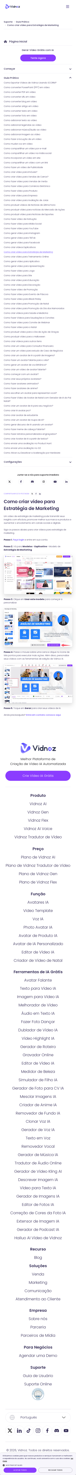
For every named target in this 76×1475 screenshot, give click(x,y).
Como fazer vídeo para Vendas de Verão (26, 181)
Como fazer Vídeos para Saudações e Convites (29, 317)
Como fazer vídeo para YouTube (21, 228)
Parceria (38, 1327)
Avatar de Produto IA (38, 935)
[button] (38, 1465)
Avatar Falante (38, 980)
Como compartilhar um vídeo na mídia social (27, 153)
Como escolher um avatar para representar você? (30, 393)
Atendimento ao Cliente (38, 1299)
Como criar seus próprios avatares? (22, 378)
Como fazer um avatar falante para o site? (26, 360)
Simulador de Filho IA (38, 1080)
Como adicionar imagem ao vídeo (22, 134)
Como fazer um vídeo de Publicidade (23, 167)
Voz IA (38, 919)
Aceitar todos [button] (20, 1470)
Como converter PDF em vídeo (20, 92)
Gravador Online (38, 1055)
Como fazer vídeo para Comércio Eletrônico (27, 186)
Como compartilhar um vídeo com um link (26, 162)
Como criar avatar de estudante (21, 415)
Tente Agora (38, 58)
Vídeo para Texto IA (38, 1188)
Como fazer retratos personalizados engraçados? (30, 434)
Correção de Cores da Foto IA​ (38, 1213)
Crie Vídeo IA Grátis (38, 775)
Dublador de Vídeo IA (38, 1030)
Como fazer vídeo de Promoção (21, 289)
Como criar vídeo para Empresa (20, 195)
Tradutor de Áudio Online (38, 1163)
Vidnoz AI (38, 803)
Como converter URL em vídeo (19, 96)
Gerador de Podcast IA (38, 1229)
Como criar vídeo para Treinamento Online (26, 256)
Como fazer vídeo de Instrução (20, 219)
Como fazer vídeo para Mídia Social (22, 223)
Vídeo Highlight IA (38, 1038)
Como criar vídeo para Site (18, 275)
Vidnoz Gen (38, 812)
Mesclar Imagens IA (38, 1096)
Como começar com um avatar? (21, 374)
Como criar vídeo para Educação (21, 280)
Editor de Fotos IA (38, 1204)
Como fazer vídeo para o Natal (20, 327)
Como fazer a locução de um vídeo (22, 139)
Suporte (8, 21)
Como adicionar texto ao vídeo (20, 120)
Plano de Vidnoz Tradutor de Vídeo (38, 865)
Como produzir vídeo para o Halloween (24, 336)
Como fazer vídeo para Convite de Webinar (27, 322)
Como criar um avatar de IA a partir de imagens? (29, 355)
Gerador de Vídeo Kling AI (38, 1171)
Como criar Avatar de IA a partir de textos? (26, 438)
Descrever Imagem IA (38, 1179)
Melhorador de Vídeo (38, 1005)
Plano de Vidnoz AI (38, 857)
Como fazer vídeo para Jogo (19, 270)
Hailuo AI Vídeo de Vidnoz (38, 1238)
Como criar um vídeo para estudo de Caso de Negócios (33, 350)
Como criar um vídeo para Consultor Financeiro (29, 346)
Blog (38, 1257)
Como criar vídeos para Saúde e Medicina (26, 313)
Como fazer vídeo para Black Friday (22, 299)
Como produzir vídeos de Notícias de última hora (29, 204)
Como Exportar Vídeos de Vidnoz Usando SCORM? (30, 82)
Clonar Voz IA (38, 1121)
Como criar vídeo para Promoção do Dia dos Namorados (34, 308)
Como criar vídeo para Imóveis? (20, 172)
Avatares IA (38, 902)
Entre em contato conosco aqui (43, 714)
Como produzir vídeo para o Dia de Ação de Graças (31, 331)
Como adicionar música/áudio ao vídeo (25, 129)
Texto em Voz (38, 1138)
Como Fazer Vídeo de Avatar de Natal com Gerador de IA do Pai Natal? (37, 399)
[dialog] (38, 1464)
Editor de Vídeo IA (38, 952)
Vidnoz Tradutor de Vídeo (38, 837)
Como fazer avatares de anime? (21, 388)
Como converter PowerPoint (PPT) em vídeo (27, 87)
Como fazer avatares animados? (21, 383)
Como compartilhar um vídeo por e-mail (25, 148)
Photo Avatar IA (38, 927)
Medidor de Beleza (38, 1071)
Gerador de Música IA (38, 1154)
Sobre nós (38, 1318)
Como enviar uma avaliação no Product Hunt (28, 443)
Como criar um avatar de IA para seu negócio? (28, 405)
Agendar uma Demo (38, 1355)
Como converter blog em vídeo (20, 101)
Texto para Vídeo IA (38, 988)
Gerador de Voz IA (38, 1129)
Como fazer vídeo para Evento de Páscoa (26, 294)
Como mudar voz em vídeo (18, 143)
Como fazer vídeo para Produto (20, 190)
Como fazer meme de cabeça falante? (24, 429)
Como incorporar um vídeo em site (22, 157)
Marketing (38, 1282)
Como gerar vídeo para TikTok (19, 237)
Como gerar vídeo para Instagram (22, 233)
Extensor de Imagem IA (38, 1221)
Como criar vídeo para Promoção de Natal (26, 303)
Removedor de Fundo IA (38, 1113)
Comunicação (38, 1290)
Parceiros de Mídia (38, 1335)
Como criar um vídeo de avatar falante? (25, 369)
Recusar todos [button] (55, 1470)
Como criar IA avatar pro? (17, 410)
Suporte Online (38, 1384)
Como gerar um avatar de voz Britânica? (25, 364)
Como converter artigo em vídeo (21, 106)
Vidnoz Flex (38, 820)
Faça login (18, 539)
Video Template (38, 910)
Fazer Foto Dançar (38, 1021)
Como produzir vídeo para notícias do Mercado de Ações (34, 209)
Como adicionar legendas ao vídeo (22, 125)
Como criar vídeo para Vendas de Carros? (26, 176)
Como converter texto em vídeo (20, 110)
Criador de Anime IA (38, 1105)
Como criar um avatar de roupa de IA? (24, 419)
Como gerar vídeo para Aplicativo (22, 261)
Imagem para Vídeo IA (38, 996)
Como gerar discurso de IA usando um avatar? (28, 424)
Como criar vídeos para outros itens (23, 341)
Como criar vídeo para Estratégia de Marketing (33, 25)
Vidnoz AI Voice (38, 828)
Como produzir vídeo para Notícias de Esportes (29, 214)
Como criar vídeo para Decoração (22, 284)
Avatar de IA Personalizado (38, 943)
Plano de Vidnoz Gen (38, 873)
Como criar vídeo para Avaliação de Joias (26, 200)
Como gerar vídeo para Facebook (22, 242)
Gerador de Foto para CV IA (38, 1088)
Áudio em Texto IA (38, 1013)
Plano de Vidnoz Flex (38, 882)
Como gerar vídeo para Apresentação (24, 266)
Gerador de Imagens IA (38, 1196)
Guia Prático (22, 21)
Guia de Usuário (38, 1375)
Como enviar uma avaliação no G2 (22, 448)
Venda (38, 1274)
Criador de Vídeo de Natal (38, 960)
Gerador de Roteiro (38, 1046)
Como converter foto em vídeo (20, 115)
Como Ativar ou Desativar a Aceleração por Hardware (32, 452)
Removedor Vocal (38, 1146)
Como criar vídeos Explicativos (20, 247)
